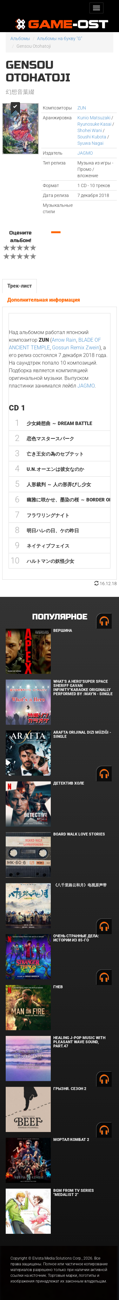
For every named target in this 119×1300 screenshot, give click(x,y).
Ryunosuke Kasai (94, 124)
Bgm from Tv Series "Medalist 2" (73, 1192)
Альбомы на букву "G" (59, 38)
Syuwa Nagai (90, 143)
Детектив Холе (68, 783)
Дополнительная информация (43, 300)
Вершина (62, 630)
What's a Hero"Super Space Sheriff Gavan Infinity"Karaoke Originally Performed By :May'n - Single (83, 687)
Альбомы (20, 38)
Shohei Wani (89, 130)
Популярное (59, 617)
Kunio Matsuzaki (93, 117)
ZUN (81, 107)
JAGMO (85, 153)
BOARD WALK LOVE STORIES (79, 834)
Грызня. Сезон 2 (69, 1089)
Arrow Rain (64, 340)
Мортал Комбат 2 (71, 1139)
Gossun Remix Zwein (75, 348)
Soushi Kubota (91, 136)
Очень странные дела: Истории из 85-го (76, 938)
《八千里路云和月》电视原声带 (80, 885)
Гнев (58, 987)
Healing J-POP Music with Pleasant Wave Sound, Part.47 (79, 1042)
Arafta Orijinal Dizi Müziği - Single (82, 734)
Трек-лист (19, 286)
